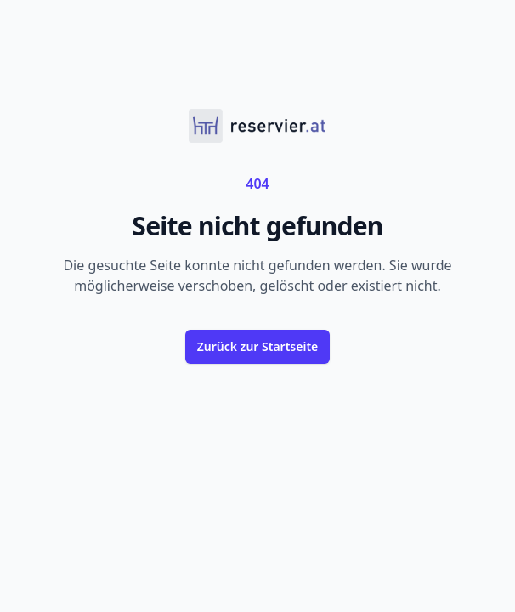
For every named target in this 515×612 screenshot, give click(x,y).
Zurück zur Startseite (258, 346)
